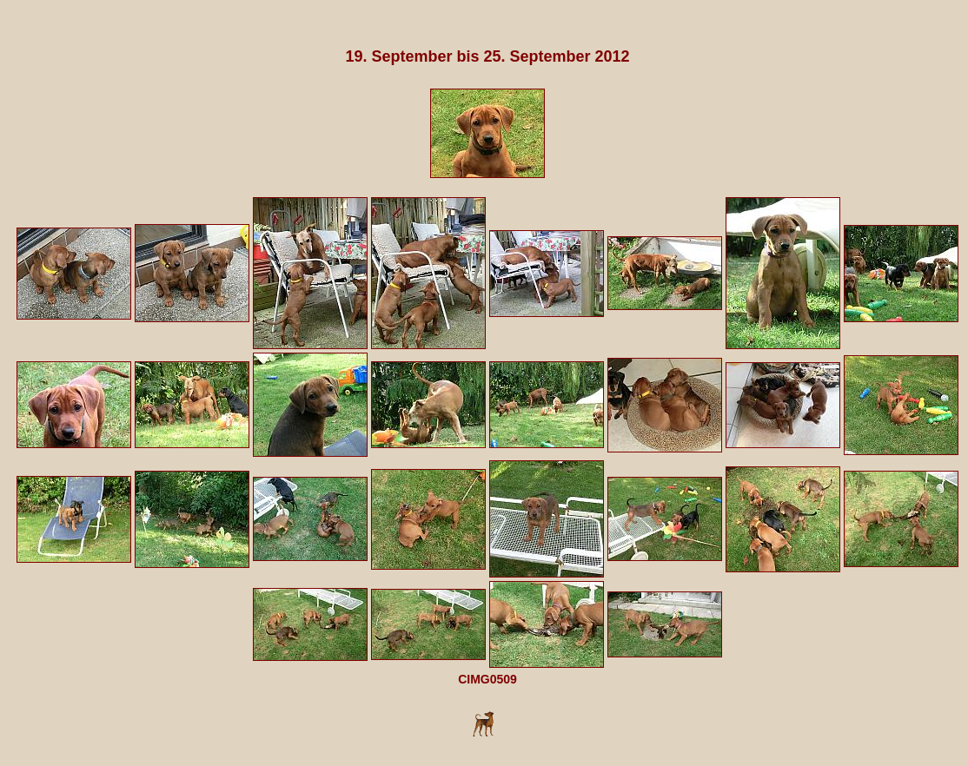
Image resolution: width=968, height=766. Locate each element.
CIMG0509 (487, 679)
